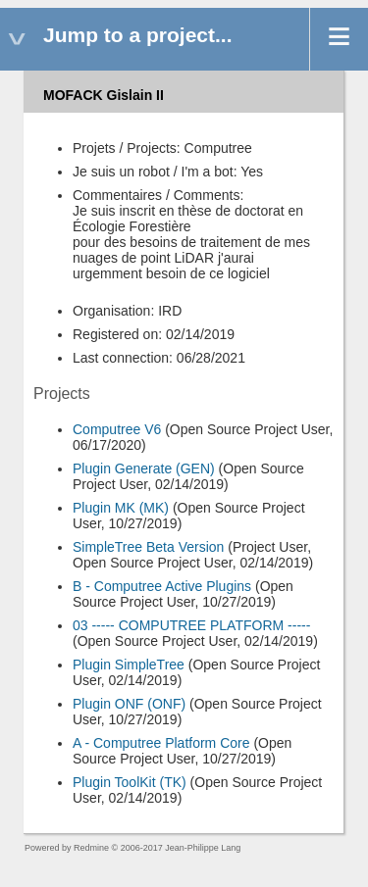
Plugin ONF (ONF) (129, 704)
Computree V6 (117, 429)
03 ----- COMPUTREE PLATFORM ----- (191, 625)
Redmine (91, 848)
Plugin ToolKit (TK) (129, 782)
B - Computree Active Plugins (162, 586)
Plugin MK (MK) (121, 508)
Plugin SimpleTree (128, 664)
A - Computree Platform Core (161, 743)
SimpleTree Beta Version (148, 547)
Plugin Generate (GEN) (144, 468)
